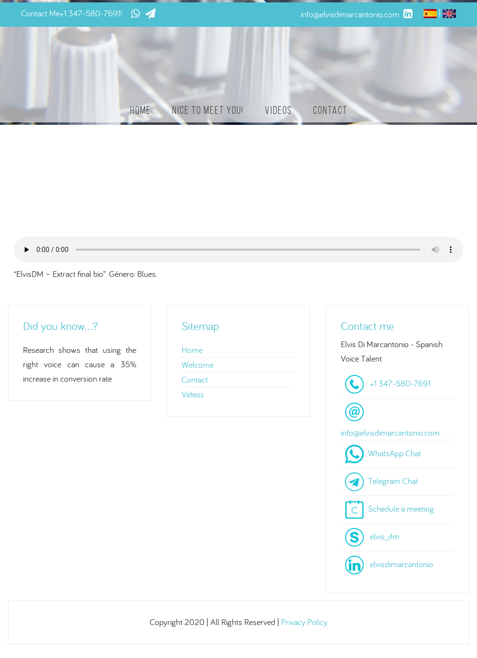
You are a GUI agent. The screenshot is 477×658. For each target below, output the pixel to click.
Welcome (198, 364)
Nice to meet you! (208, 110)
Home (140, 110)
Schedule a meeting (401, 508)
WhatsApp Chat (394, 453)
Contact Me (40, 13)
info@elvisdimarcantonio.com (390, 432)
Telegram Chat (393, 480)
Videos (278, 110)
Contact (330, 110)
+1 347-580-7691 (90, 13)
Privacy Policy (304, 621)
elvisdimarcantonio (401, 564)
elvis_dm (385, 536)
